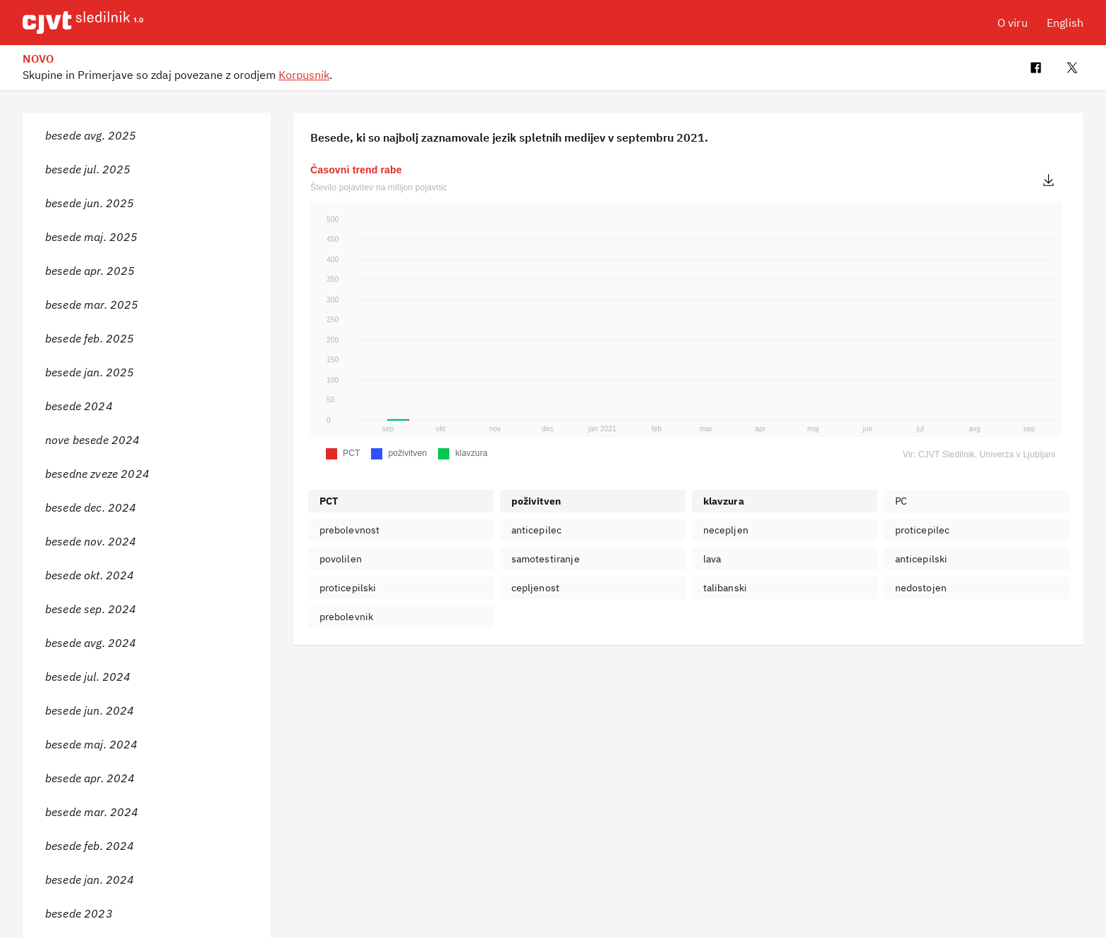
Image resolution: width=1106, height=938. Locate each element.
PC (901, 501)
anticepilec (536, 530)
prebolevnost (350, 530)
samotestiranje (545, 559)
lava (712, 559)
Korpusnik (304, 75)
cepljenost (535, 587)
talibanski (725, 587)
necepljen (725, 530)
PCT (329, 501)
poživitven (536, 501)
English (1065, 23)
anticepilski (921, 559)
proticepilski (348, 587)
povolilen (341, 559)
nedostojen (921, 587)
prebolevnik (347, 616)
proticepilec (922, 530)
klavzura (723, 501)
